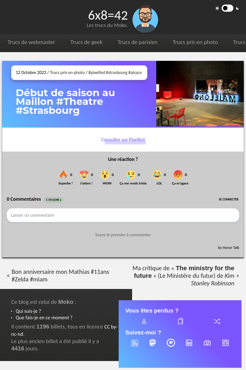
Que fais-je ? (44, 317)
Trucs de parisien (138, 42)
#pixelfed (96, 72)
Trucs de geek (86, 42)
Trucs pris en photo (195, 42)
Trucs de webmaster (31, 42)
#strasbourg (117, 72)
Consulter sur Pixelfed (123, 140)
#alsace (135, 72)
